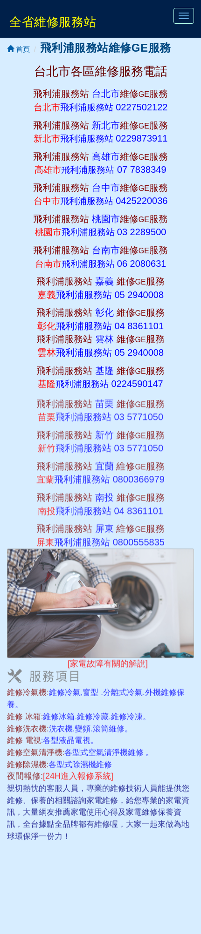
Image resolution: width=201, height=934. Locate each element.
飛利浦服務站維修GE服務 (105, 47)
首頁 (18, 49)
